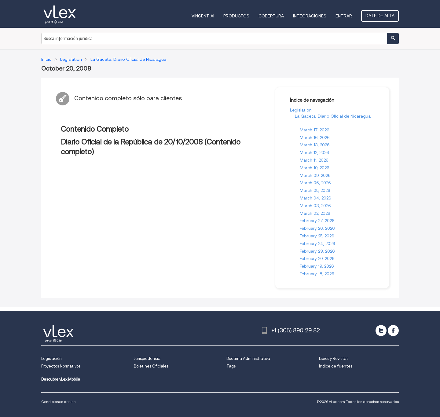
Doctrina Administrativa (248, 358)
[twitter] (381, 330)
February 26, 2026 (317, 228)
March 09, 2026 (315, 175)
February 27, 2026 (317, 220)
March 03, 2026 (315, 205)
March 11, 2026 (314, 160)
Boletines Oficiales (151, 366)
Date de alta (379, 15)
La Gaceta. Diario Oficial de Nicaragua (333, 116)
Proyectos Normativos (60, 366)
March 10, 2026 (314, 167)
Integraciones (309, 15)
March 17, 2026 (314, 129)
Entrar (344, 15)
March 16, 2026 (315, 137)
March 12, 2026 (314, 152)
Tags (231, 366)
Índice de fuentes (335, 366)
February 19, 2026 (317, 266)
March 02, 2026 (315, 213)
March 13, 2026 (315, 144)
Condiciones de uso (58, 402)
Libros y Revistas (333, 358)
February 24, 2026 (317, 243)
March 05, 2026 (315, 190)
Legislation (301, 110)
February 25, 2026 (317, 235)
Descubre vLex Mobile (60, 379)
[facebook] (393, 330)
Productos (236, 15)
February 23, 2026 (317, 251)
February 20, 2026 (317, 258)
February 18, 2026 (317, 273)
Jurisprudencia (147, 358)
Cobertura (271, 15)
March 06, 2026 (315, 182)
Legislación (51, 358)
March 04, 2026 (315, 198)
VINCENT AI (203, 15)
